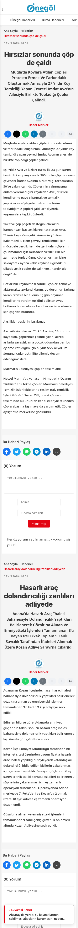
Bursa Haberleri (52, 20)
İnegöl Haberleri (22, 20)
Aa (70, 134)
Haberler (27, 31)
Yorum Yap (39, 523)
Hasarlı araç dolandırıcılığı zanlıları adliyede (34, 569)
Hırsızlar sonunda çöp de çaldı (25, 36)
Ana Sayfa (11, 31)
